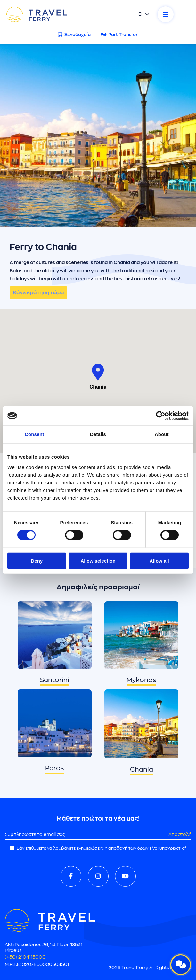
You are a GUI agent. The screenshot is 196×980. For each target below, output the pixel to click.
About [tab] (162, 434)
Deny (37, 560)
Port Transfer (119, 34)
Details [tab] (98, 434)
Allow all (159, 560)
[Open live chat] (180, 964)
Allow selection (97, 560)
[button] (98, 372)
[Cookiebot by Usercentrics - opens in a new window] (161, 416)
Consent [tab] (34, 434)
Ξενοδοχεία (74, 34)
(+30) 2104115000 (25, 957)
